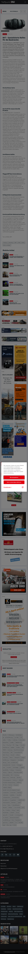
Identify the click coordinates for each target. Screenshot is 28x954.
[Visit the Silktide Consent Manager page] (22, 487)
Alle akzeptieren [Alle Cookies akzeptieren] (14, 477)
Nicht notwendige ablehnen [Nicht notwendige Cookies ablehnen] (14, 482)
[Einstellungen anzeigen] (8, 487)
